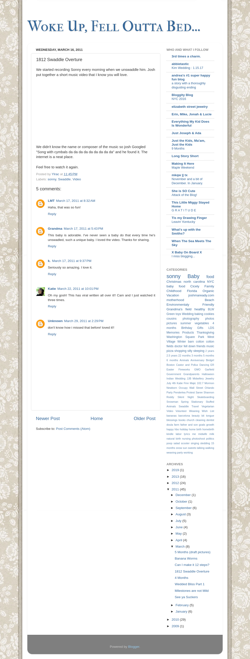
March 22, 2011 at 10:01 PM (77, 289)
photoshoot (198, 438)
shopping (180, 351)
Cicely (194, 286)
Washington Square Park (185, 337)
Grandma (55, 228)
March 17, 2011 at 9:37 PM (71, 261)
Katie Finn (183, 383)
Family (209, 286)
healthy (199, 309)
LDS (211, 328)
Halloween (208, 374)
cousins (172, 318)
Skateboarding (205, 397)
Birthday (186, 328)
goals (202, 424)
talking (201, 447)
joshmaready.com (201, 295)
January (182, 611)
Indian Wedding (176, 378)
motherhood (175, 300)
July (179, 521)
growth (210, 424)
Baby (193, 276)
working (188, 452)
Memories (173, 332)
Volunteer (181, 411)
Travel (195, 406)
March (181, 546)
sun (185, 447)
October (182, 501)
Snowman (172, 401)
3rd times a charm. (186, 56)
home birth (195, 429)
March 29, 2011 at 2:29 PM (84, 321)
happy (170, 429)
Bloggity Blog (182, 95)
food (210, 276)
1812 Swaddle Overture (192, 571)
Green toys (174, 314)
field (188, 309)
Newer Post (48, 418)
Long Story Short (185, 156)
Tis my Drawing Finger (189, 218)
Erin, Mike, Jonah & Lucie (192, 114)
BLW (211, 309)
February (183, 605)
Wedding (188, 314)
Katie (52, 289)
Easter (170, 369)
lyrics (187, 433)
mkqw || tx (180, 175)
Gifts (200, 328)
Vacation (173, 295)
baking (198, 314)
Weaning (194, 411)
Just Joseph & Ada (186, 133)
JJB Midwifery (195, 378)
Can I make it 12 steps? (192, 565)
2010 (176, 619)
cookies (209, 314)
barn (191, 341)
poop (169, 443)
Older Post (145, 418)
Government (174, 374)
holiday (184, 429)
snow (179, 447)
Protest (191, 392)
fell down (190, 346)
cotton (200, 341)
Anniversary (197, 360)
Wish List (208, 411)
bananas (172, 415)
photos (209, 318)
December (184, 495)
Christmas (174, 281)
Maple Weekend (183, 167)
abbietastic (180, 64)
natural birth (174, 438)
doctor (178, 346)
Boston (171, 364)
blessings (172, 420)
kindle (170, 433)
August (181, 514)
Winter (181, 341)
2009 (176, 626)
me (194, 433)
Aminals (184, 360)
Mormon (209, 383)
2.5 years (172, 355)
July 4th (171, 383)
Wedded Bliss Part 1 (190, 584)
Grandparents (191, 374)
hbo (177, 429)
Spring (184, 401)
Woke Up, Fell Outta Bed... (113, 26)
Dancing (204, 364)
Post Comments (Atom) (73, 429)
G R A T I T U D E (184, 210)
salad (177, 443)
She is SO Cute (183, 191)
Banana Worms (186, 558)
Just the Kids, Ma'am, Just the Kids (188, 142)
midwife (202, 433)
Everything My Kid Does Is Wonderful (190, 123)
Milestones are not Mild (192, 591)
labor (179, 433)
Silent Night (185, 397)
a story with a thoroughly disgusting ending (189, 85)
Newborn (172, 387)
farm (176, 424)
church (190, 420)
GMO (197, 369)
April (179, 540)
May (179, 533)
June (180, 527)
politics (210, 438)
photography (191, 318)
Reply (52, 214)
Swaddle (64, 179)
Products (188, 332)
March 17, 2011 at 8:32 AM (75, 201)
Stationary (197, 401)
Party (170, 392)
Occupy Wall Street (191, 387)
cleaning (200, 420)
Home (97, 418)
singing (195, 443)
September (184, 508)
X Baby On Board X (187, 252)
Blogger (133, 646)
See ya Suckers (186, 597)
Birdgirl (210, 360)
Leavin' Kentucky (183, 222)
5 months (208, 355)
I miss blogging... (183, 256)
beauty (196, 415)
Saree (199, 392)
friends (201, 346)
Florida (192, 291)
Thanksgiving (205, 332)
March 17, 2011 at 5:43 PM (83, 228)
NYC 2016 (179, 99)
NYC (210, 281)
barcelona (184, 415)
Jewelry (209, 378)
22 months (184, 355)
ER (212, 364)
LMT (51, 201)
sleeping (198, 351)
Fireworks (184, 369)
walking (209, 447)
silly (190, 351)
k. (49, 261)
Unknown (55, 321)
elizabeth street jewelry (190, 106)
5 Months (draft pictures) (192, 552)
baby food (176, 286)
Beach (209, 300)
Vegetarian (207, 406)
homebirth (208, 429)
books (182, 420)
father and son (189, 424)
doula (170, 424)
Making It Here (183, 163)
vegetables (202, 323)
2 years (209, 350)
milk (211, 433)
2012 (176, 483)
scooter (185, 443)
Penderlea (180, 392)
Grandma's (175, 309)
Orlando (209, 387)
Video (77, 179)
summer (185, 323)
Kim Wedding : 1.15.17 (187, 68)
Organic (208, 291)
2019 (176, 470)
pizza (170, 351)
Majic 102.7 (196, 383)
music (210, 346)
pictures (172, 323)
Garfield (209, 369)
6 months (172, 360)
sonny (52, 179)
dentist (210, 420)
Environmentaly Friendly (190, 304)
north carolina (194, 281)
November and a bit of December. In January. (187, 181)
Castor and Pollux (187, 364)
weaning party (175, 452)
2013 (176, 476)
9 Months (178, 148)
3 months (196, 355)
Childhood (174, 291)
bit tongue (207, 415)
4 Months (181, 578)
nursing (186, 438)
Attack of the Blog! (184, 195)
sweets (192, 447)
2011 (176, 489)
